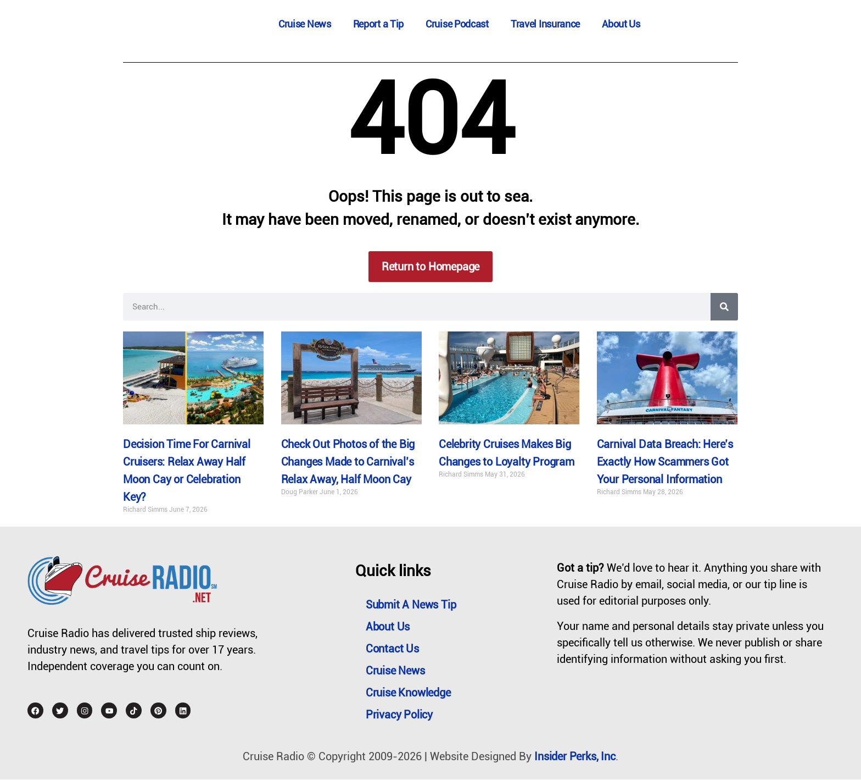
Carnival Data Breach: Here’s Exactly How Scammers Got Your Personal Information (665, 462)
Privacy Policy (399, 715)
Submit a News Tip (411, 605)
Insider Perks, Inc (574, 757)
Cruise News (304, 24)
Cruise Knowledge (408, 693)
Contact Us (393, 649)
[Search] (724, 306)
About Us (621, 24)
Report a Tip (378, 24)
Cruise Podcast (457, 24)
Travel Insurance (545, 24)
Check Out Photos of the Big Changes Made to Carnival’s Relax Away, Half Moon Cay (348, 462)
